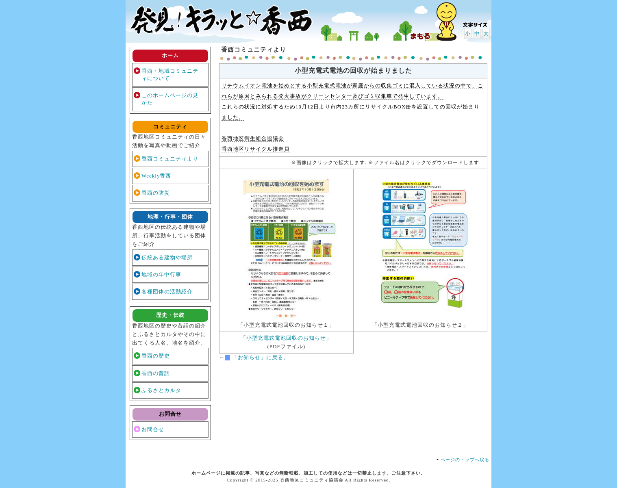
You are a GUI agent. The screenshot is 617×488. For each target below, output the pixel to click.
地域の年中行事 (161, 274)
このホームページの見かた (169, 99)
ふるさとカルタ (161, 390)
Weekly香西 (156, 176)
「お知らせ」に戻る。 (260, 357)
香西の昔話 (155, 373)
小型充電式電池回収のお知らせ (286, 338)
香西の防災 (155, 193)
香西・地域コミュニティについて (169, 74)
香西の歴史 (155, 356)
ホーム (170, 55)
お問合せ (152, 429)
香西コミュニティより (169, 159)
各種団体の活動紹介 (167, 291)
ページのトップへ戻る (465, 459)
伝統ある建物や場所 (167, 257)
